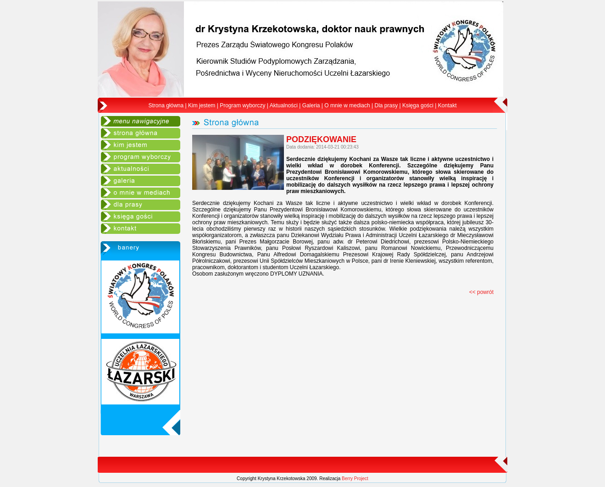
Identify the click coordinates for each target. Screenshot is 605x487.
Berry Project (355, 478)
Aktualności (284, 105)
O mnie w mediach (347, 105)
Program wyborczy (242, 105)
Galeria (311, 105)
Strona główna (166, 105)
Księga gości (417, 105)
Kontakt (447, 105)
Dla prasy (386, 105)
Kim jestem (201, 105)
